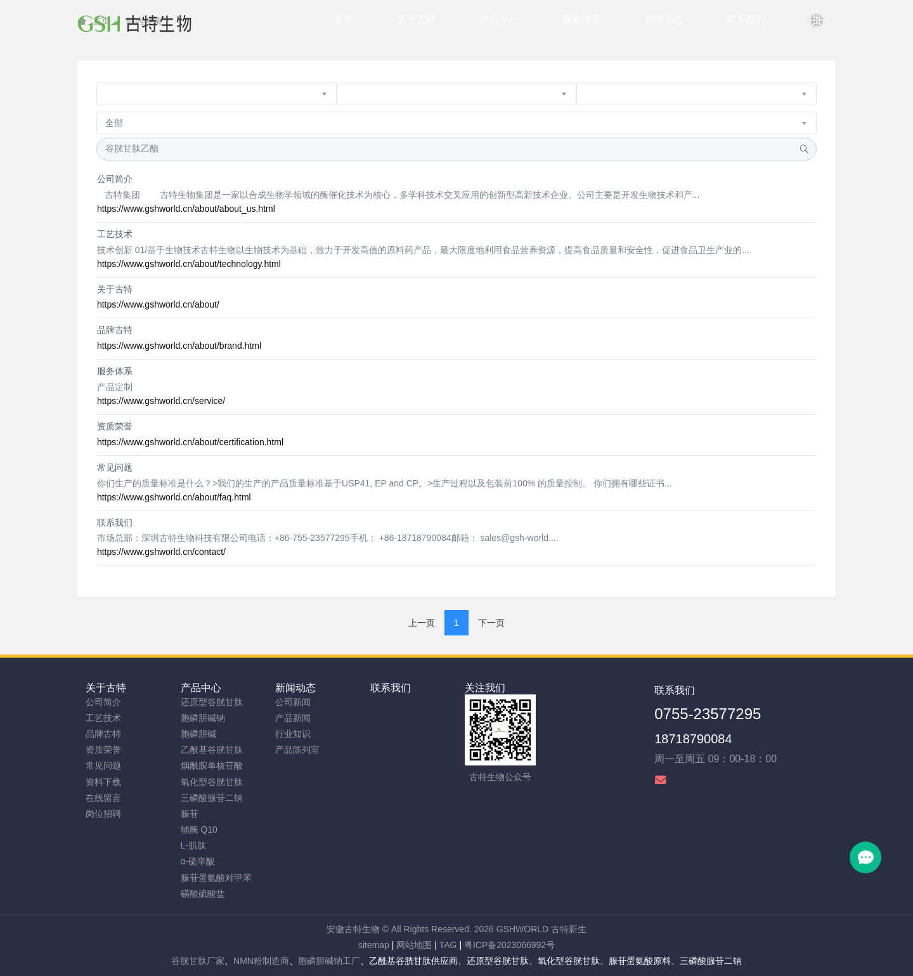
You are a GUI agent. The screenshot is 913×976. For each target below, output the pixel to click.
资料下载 (103, 782)
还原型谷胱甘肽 (212, 702)
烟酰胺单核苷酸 (212, 765)
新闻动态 (295, 687)
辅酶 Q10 (199, 829)
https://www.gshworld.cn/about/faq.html (174, 497)
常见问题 (115, 467)
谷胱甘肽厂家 (197, 961)
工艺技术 (115, 234)
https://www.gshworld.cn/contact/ (161, 552)
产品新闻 (293, 718)
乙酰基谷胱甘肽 (212, 750)
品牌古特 (115, 330)
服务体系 (115, 371)
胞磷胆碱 (198, 734)
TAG (448, 945)
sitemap (373, 945)
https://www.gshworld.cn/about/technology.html (189, 264)
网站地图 (414, 945)
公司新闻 (293, 702)
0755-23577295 (707, 713)
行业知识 (293, 734)
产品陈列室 (297, 750)
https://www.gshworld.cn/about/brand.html (179, 346)
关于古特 (115, 289)
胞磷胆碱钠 (203, 718)
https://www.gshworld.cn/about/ (158, 304)
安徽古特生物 (353, 929)
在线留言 (103, 798)
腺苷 (189, 814)
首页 (343, 19)
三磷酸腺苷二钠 (212, 798)
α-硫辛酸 (198, 861)
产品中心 (201, 687)
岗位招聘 (103, 814)
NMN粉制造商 (261, 961)
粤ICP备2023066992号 (509, 945)
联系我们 (115, 522)
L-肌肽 (193, 845)
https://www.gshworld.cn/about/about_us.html (186, 209)
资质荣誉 (115, 426)
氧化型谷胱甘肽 (212, 782)
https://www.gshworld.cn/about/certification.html (190, 442)
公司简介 (115, 179)
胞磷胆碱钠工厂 (329, 961)
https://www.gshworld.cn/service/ (161, 401)
